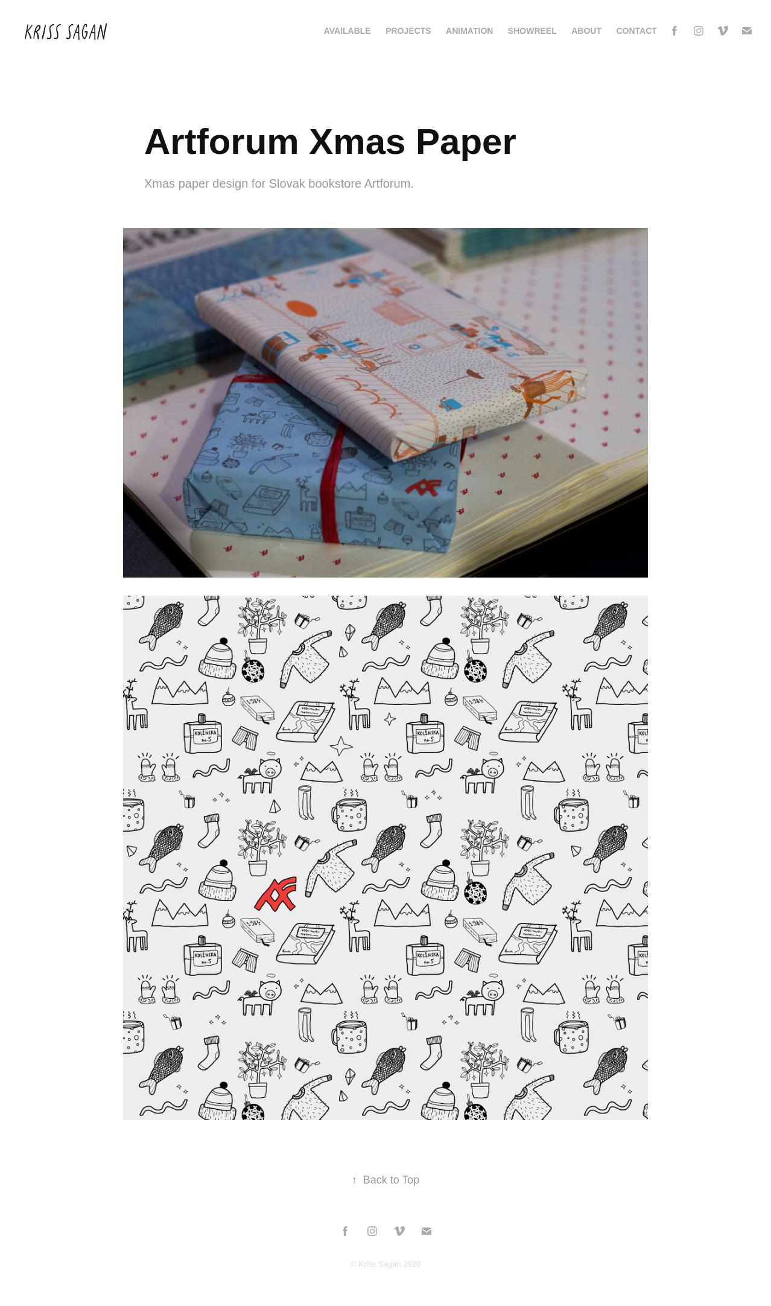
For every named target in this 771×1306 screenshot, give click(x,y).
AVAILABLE (347, 31)
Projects (408, 31)
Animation (469, 31)
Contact (636, 31)
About (586, 31)
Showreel (532, 31)
